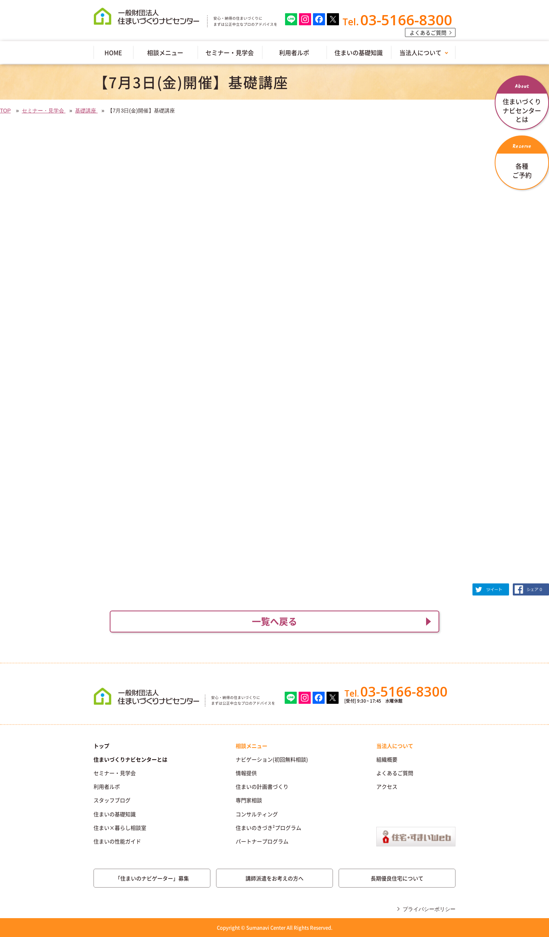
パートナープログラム (262, 841)
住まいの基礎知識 (358, 52)
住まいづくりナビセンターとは (130, 759)
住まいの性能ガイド (117, 841)
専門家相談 (249, 800)
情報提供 (246, 773)
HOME (113, 52)
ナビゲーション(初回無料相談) (272, 759)
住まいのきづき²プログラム (268, 827)
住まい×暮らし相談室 (120, 827)
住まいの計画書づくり (262, 786)
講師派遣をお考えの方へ (274, 878)
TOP (5, 111)
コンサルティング (257, 814)
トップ (101, 745)
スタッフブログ (112, 800)
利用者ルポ (294, 52)
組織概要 (386, 759)
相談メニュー (165, 52)
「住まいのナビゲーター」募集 (152, 878)
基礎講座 (86, 111)
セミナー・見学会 (229, 52)
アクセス (386, 786)
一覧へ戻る (274, 621)
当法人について (420, 52)
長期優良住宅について (397, 878)
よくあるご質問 (427, 32)
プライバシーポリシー (429, 909)
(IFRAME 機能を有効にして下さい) (274, 355)
